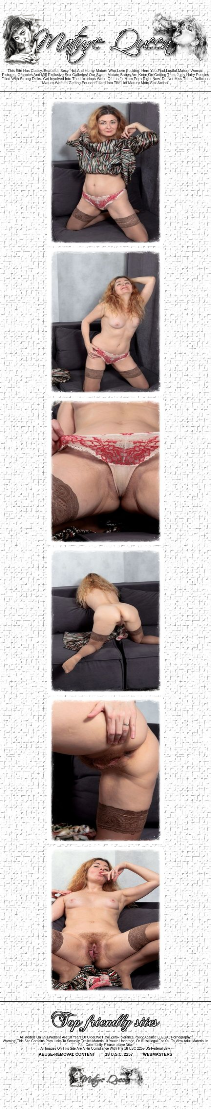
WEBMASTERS (157, 1054)
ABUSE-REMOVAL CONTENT (67, 1054)
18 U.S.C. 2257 (119, 1054)
